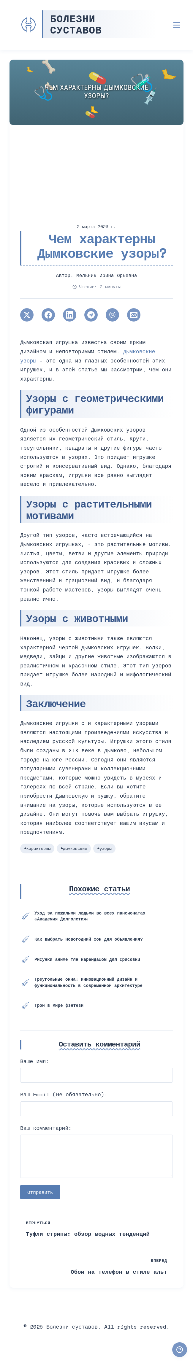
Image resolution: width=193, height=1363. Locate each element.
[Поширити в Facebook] (48, 315)
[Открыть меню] (177, 25)
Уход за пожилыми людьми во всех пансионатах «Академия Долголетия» (89, 916)
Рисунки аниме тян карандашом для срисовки (87, 959)
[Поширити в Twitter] (27, 315)
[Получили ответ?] (179, 1349)
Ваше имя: (34, 1061)
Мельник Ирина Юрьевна (106, 275)
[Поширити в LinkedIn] (69, 315)
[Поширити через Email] (133, 315)
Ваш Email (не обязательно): (63, 1094)
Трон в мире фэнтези (58, 1005)
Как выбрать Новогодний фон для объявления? (88, 939)
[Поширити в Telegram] (91, 315)
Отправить (40, 1192)
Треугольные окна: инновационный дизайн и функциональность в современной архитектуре (88, 982)
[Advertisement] (96, 169)
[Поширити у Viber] (112, 315)
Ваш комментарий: (46, 1128)
